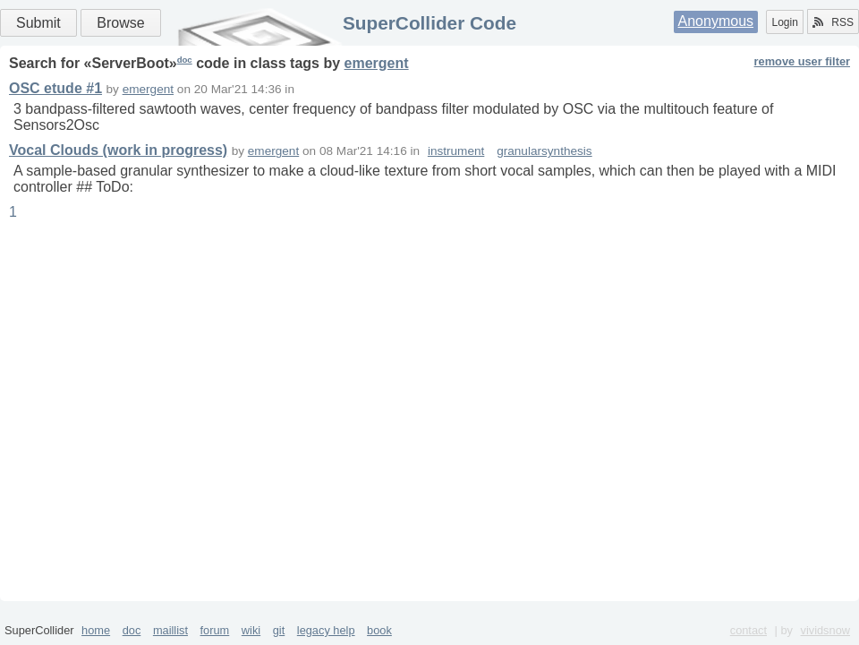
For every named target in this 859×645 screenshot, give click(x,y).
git (279, 630)
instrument (456, 151)
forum (215, 630)
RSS (833, 22)
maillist (170, 630)
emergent (376, 63)
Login (784, 22)
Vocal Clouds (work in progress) (118, 150)
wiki (251, 630)
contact (748, 630)
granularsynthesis (544, 151)
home (95, 630)
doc (184, 59)
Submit (38, 22)
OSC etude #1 (55, 88)
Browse (120, 22)
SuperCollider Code (429, 23)
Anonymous (716, 21)
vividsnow (825, 630)
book (379, 630)
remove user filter (802, 61)
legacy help (326, 630)
